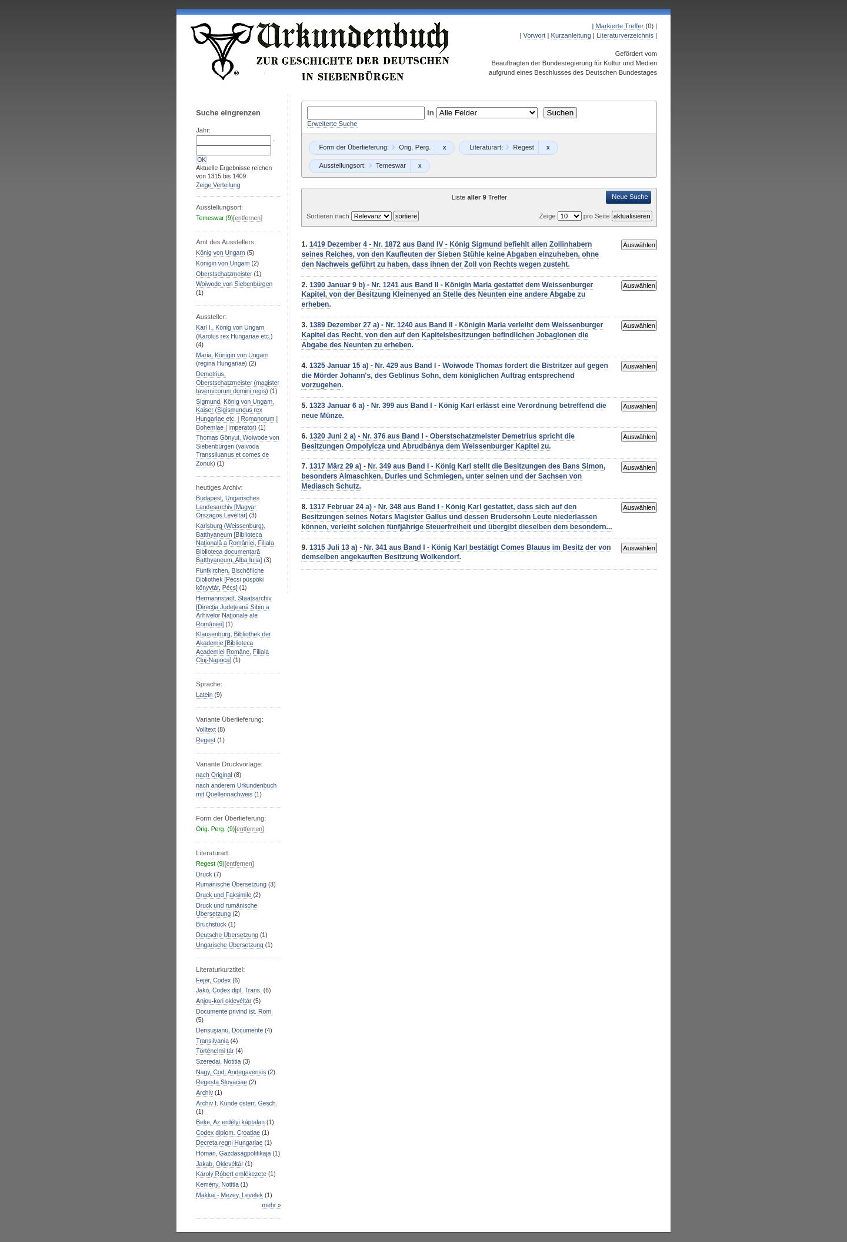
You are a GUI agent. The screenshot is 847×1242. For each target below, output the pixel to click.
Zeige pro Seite (575, 216)
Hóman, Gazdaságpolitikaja (233, 1153)
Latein (204, 695)
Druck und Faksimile (223, 895)
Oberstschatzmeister (224, 274)
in (431, 112)
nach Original (214, 775)
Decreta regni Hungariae (229, 1143)
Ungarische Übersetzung (230, 945)
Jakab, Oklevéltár (219, 1164)
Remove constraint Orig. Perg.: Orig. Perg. (444, 147)
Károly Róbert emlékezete (231, 1174)
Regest (205, 740)
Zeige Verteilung (218, 185)
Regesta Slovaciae (221, 1082)
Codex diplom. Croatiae (228, 1133)
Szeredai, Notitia (218, 1061)
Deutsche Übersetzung (227, 935)
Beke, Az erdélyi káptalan (230, 1122)
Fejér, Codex (213, 980)
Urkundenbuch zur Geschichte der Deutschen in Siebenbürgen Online (320, 51)
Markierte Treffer (619, 25)
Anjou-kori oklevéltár (223, 1001)
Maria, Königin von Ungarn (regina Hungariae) (232, 359)
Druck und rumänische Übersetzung (226, 910)
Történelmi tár (215, 1051)
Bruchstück (211, 924)
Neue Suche (630, 196)
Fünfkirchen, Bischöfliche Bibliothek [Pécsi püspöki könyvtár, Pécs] (230, 579)
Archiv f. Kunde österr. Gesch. (236, 1103)
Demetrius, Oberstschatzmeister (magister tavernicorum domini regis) (237, 382)
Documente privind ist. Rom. (234, 1011)
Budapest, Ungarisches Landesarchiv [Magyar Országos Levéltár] (227, 507)
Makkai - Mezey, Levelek (229, 1195)
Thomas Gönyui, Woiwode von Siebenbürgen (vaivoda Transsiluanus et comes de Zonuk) (237, 450)
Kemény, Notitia (217, 1184)
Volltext (206, 729)
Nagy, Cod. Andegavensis (231, 1072)
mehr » (271, 1205)
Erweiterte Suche (332, 123)
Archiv (204, 1093)
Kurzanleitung (571, 35)
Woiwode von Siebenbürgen (234, 284)
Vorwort (534, 35)
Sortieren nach (328, 216)
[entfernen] (247, 218)
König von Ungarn (220, 253)
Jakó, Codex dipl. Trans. (229, 990)
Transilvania (212, 1041)
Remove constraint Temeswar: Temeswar (419, 166)
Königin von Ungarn (222, 263)
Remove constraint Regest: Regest (548, 147)
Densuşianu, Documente (229, 1030)
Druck (204, 874)
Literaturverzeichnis (624, 35)
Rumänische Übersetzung (231, 884)
